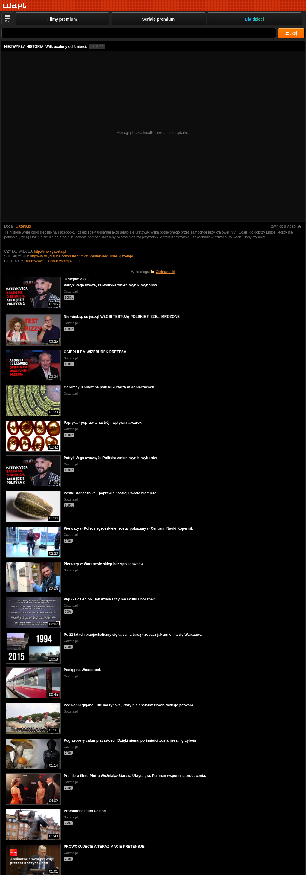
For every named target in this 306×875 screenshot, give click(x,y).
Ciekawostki (165, 272)
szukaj (291, 33)
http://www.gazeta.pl (50, 251)
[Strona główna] (15, 6)
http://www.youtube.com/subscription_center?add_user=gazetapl (81, 256)
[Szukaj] (138, 33)
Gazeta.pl (23, 226)
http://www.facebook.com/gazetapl (53, 261)
